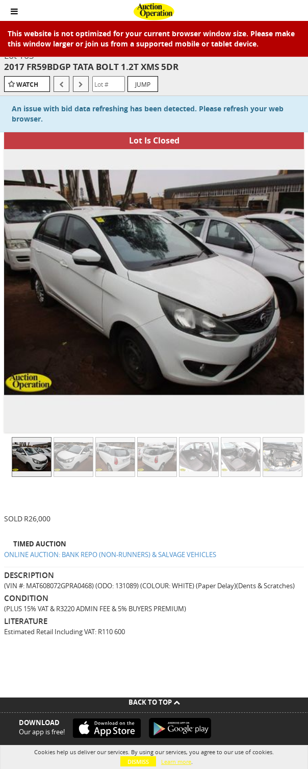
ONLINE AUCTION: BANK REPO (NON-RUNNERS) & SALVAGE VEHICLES (110, 554)
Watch (27, 84)
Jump (142, 84)
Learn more (176, 761)
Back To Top (154, 702)
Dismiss (138, 761)
